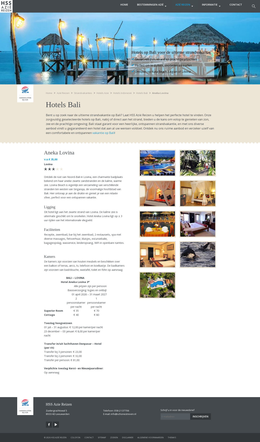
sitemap (102, 437)
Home (117, 6)
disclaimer (127, 437)
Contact (236, 6)
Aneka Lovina (160, 93)
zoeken (114, 437)
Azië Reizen (181, 6)
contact (89, 437)
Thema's (172, 437)
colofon (75, 437)
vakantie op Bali (103, 133)
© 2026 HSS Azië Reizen (55, 437)
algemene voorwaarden (150, 437)
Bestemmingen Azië (146, 6)
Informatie (209, 6)
